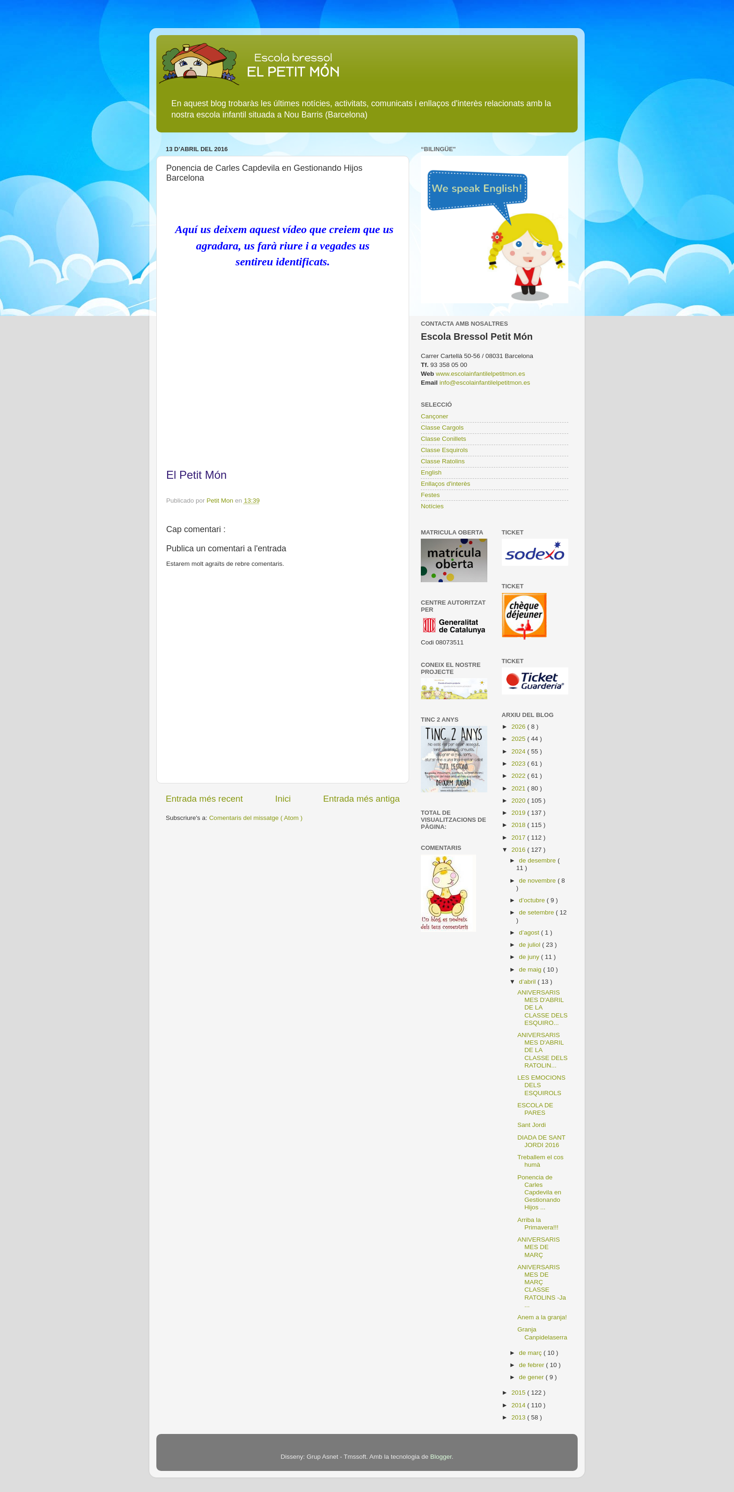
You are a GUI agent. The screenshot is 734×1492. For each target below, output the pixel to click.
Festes (430, 494)
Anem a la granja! (542, 1317)
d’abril (528, 981)
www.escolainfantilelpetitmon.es (480, 373)
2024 (519, 751)
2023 (519, 763)
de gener (532, 1377)
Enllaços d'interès (445, 483)
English (431, 472)
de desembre (538, 860)
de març (531, 1352)
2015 (519, 1392)
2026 (519, 726)
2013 (519, 1417)
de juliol (531, 944)
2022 (519, 775)
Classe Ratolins (443, 461)
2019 (519, 812)
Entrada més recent (204, 799)
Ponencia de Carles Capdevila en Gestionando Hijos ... (539, 1192)
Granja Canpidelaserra (542, 1333)
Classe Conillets (443, 438)
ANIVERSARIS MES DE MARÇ (538, 1247)
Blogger (441, 1456)
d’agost (530, 932)
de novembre (538, 880)
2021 (519, 788)
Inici (283, 799)
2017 (519, 837)
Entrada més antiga (361, 799)
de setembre (537, 912)
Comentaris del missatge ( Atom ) (256, 817)
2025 (519, 738)
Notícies (432, 506)
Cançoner (434, 416)
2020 (519, 800)
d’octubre (533, 900)
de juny (530, 956)
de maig (531, 969)
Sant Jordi (531, 1124)
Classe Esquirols (444, 449)
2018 (519, 824)
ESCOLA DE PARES (535, 1109)
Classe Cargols (442, 427)
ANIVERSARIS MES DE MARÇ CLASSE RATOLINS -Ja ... (541, 1286)
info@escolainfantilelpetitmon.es (485, 382)
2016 (519, 849)
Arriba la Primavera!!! (537, 1223)
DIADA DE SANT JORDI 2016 (541, 1141)
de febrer (532, 1364)
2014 (519, 1405)
